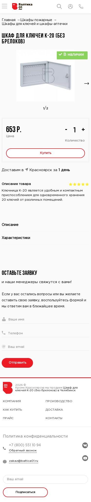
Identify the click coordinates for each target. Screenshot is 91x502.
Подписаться (25, 492)
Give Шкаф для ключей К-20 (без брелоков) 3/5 (79, 184)
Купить (45, 153)
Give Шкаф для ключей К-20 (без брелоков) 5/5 (87, 184)
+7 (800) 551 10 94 (25, 445)
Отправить (17, 362)
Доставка (54, 409)
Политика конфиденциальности (35, 436)
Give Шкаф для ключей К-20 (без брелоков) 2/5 (75, 184)
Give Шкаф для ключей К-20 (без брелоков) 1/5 (71, 184)
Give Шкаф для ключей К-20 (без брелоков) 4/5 (83, 184)
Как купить (12, 409)
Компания (12, 401)
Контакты (54, 418)
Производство (59, 401)
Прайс (8, 418)
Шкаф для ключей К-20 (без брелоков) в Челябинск (46, 389)
